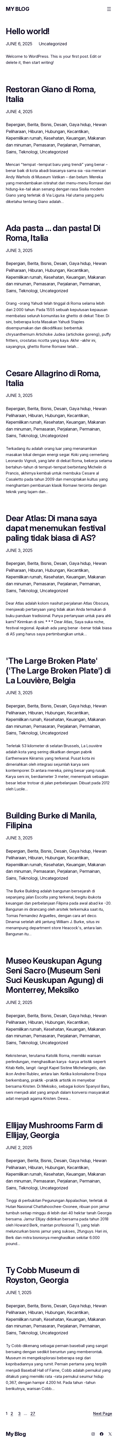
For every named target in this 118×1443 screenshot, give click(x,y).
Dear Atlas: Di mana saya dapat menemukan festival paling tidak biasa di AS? (56, 528)
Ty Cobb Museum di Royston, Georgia (42, 1275)
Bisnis (46, 124)
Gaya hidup (80, 124)
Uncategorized (53, 43)
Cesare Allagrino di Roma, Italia (53, 378)
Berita (32, 124)
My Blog (17, 9)
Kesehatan (54, 138)
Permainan (89, 145)
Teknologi (28, 151)
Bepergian (15, 124)
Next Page (102, 1413)
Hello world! (27, 31)
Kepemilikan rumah (24, 138)
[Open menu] (109, 9)
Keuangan (75, 138)
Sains (11, 151)
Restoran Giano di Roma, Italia (51, 94)
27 (32, 1413)
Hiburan (35, 131)
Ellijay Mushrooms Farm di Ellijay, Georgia (54, 1130)
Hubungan (55, 131)
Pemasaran (44, 145)
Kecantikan (77, 131)
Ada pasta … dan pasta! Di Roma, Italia (53, 233)
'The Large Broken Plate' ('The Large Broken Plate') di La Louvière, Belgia (58, 670)
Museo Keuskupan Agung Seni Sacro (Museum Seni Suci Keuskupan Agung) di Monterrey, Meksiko (54, 975)
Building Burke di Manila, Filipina (51, 820)
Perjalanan (67, 145)
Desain (60, 124)
